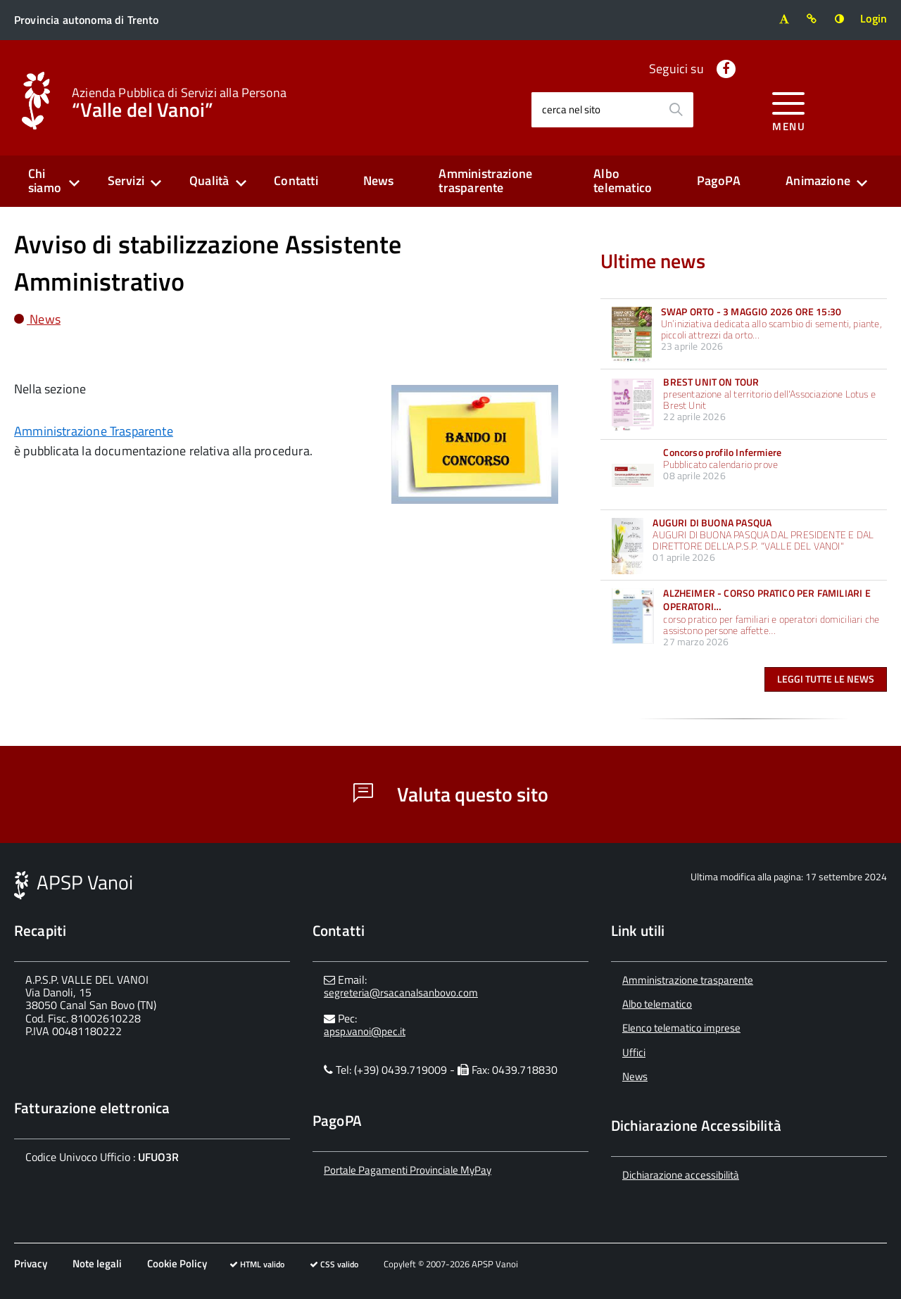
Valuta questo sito (450, 794)
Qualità (209, 180)
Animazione (818, 180)
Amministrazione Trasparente (93, 431)
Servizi (126, 180)
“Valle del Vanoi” (179, 101)
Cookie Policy (177, 1263)
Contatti (295, 180)
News (378, 180)
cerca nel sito (571, 109)
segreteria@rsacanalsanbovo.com (401, 992)
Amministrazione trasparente (485, 181)
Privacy (30, 1263)
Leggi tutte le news (825, 678)
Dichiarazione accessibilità (680, 1175)
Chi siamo (44, 181)
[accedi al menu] (788, 109)
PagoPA (719, 180)
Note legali (97, 1263)
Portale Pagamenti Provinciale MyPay (407, 1170)
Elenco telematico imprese (681, 1028)
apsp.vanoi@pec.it (364, 1031)
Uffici (633, 1052)
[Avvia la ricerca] (675, 109)
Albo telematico (622, 181)
